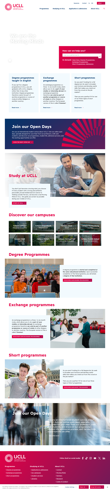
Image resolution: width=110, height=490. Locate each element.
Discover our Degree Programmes (76, 280)
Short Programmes (78, 64)
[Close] (107, 487)
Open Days (76, 60)
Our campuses (36, 473)
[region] (55, 487)
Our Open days (54, 435)
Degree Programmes (87, 60)
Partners (59, 476)
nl (89, 3)
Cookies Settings (69, 487)
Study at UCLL (18, 203)
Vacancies (76, 3)
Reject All (82, 487)
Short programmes (12, 476)
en (92, 3)
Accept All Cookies (96, 487)
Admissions (89, 64)
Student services (37, 476)
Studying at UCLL (59, 9)
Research (59, 479)
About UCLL (95, 9)
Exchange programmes (14, 473)
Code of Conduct (62, 482)
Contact (84, 3)
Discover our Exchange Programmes (26, 336)
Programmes (44, 9)
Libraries (34, 479)
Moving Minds (61, 473)
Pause (10, 60)
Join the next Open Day (21, 142)
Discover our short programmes (76, 387)
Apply (100, 3)
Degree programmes (13, 470)
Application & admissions (78, 9)
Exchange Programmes (80, 62)
